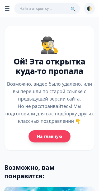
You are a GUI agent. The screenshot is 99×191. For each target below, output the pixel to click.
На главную (49, 136)
